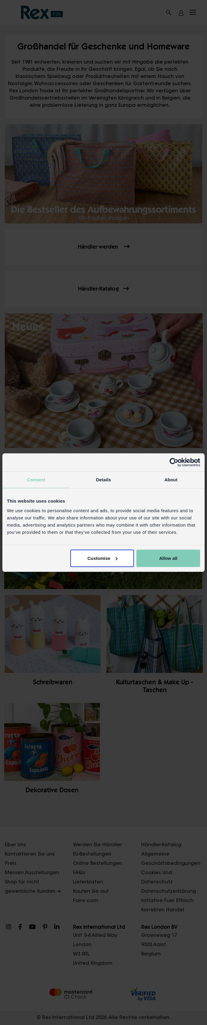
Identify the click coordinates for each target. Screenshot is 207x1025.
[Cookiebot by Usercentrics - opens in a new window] (174, 462)
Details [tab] (103, 479)
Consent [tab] (36, 479)
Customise (102, 557)
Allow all (168, 557)
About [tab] (170, 479)
